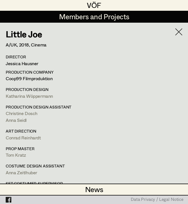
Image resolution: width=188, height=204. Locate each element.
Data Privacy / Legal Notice (157, 200)
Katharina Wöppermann (29, 95)
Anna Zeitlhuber (21, 172)
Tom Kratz (16, 154)
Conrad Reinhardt (23, 137)
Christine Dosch (21, 113)
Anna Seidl (16, 120)
